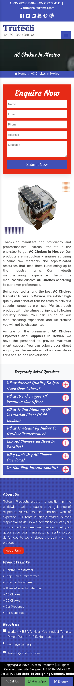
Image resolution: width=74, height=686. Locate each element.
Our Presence (13, 606)
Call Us (13, 681)
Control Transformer (18, 570)
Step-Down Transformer (21, 576)
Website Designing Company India (48, 674)
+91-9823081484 (19, 645)
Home (20, 73)
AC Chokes (12, 594)
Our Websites (13, 613)
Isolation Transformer (19, 582)
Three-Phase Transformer (22, 588)
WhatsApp (37, 681)
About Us (13, 550)
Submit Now (37, 164)
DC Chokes (12, 600)
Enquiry (61, 681)
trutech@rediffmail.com (37, 8)
